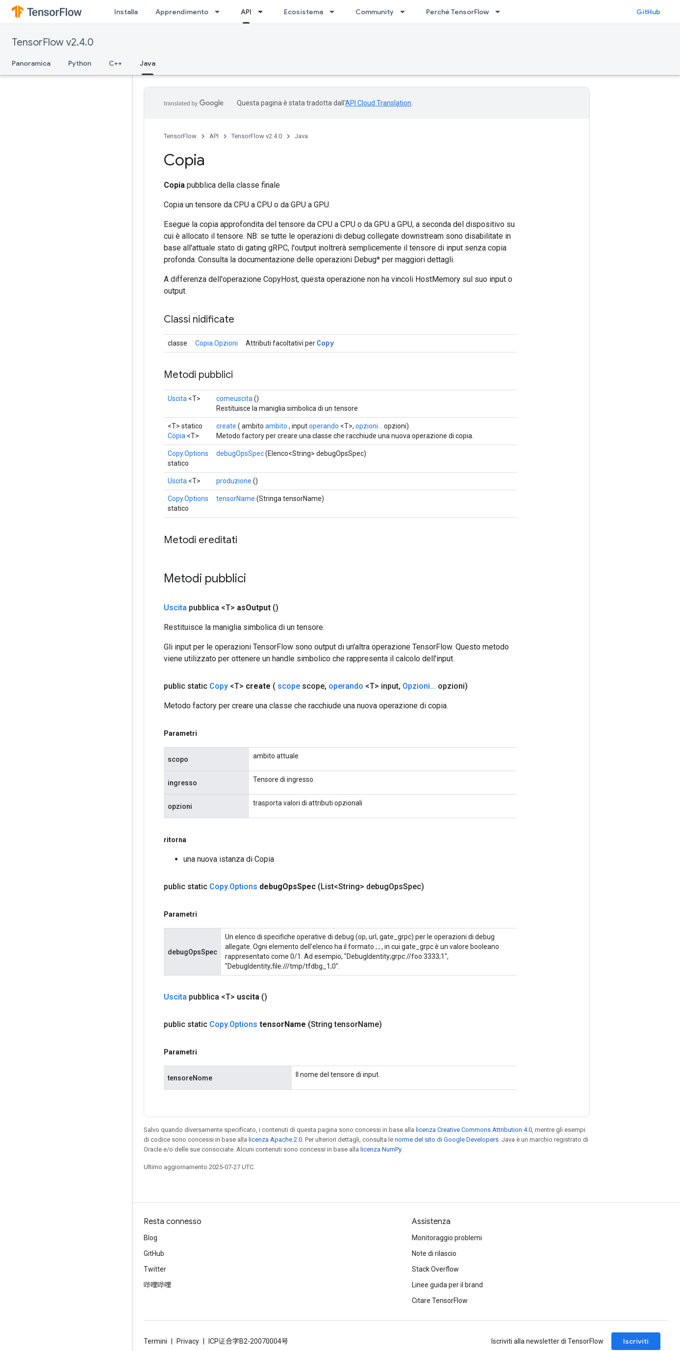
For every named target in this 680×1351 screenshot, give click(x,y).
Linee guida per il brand (447, 1285)
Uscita (177, 398)
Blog (150, 1238)
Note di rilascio (434, 1253)
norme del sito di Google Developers (447, 1139)
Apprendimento (181, 11)
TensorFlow (180, 136)
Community (374, 11)
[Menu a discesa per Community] (405, 12)
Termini (155, 1341)
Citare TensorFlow (440, 1300)
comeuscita (234, 398)
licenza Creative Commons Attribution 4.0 (474, 1129)
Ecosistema (303, 11)
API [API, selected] (246, 11)
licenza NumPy (380, 1149)
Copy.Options (188, 453)
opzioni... (368, 426)
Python (79, 63)
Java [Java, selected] (147, 63)
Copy (325, 343)
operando (324, 426)
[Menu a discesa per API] (263, 12)
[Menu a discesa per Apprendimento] (220, 12)
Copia (176, 436)
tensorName (235, 498)
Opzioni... (419, 686)
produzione (234, 481)
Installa (126, 11)
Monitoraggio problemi (447, 1238)
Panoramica (31, 63)
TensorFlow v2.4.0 (53, 42)
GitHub (648, 11)
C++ (115, 63)
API (214, 136)
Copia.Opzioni (216, 343)
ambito (276, 426)
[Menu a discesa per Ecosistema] (335, 12)
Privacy (187, 1341)
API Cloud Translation (378, 103)
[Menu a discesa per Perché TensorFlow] (500, 12)
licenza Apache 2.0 (275, 1139)
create (226, 426)
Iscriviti (636, 1341)
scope (288, 686)
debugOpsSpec (240, 453)
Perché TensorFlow (457, 11)
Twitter (155, 1269)
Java (301, 136)
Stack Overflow (435, 1269)
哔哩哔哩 (157, 1285)
